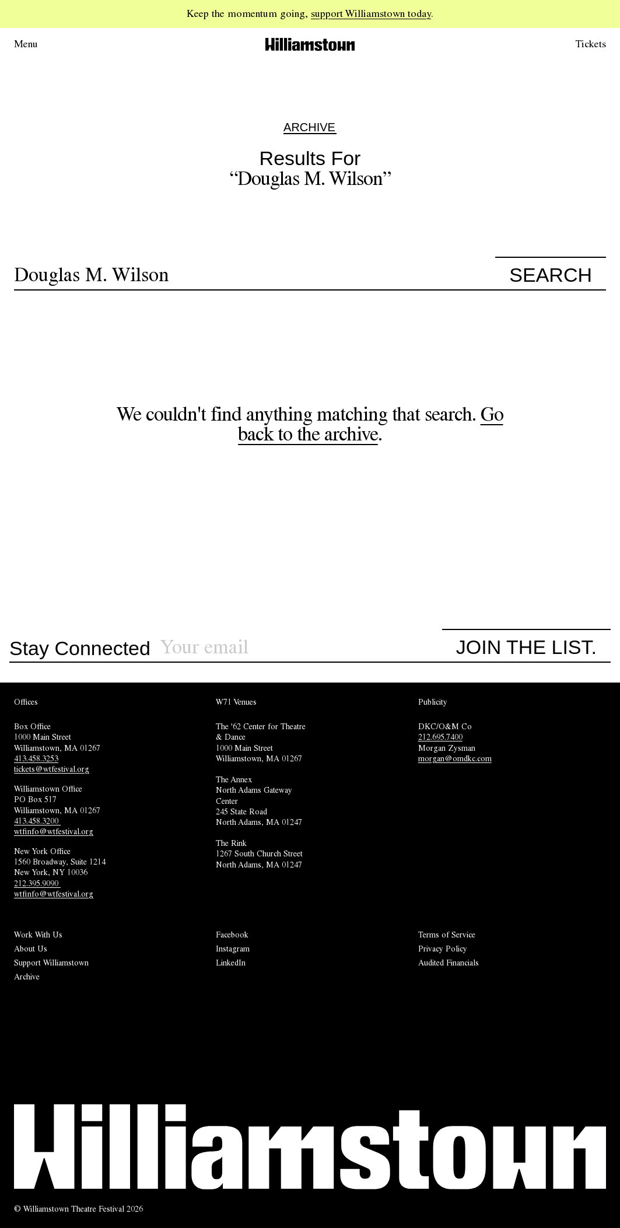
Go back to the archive (370, 424)
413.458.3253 (36, 758)
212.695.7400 (440, 736)
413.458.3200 (37, 820)
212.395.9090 (37, 883)
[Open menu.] (42, 44)
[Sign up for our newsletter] (301, 647)
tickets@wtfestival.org (51, 769)
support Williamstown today (371, 13)
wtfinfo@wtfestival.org (53, 831)
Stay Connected (79, 648)
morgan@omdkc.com (455, 758)
